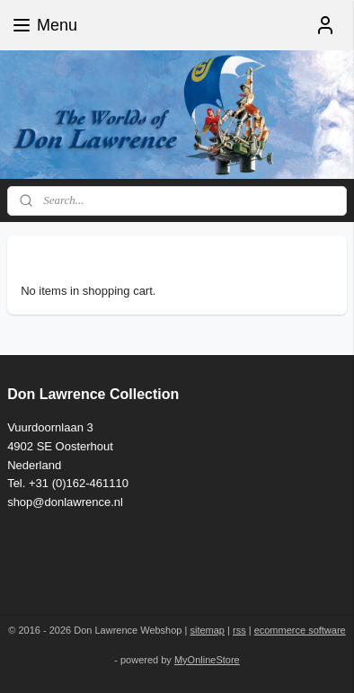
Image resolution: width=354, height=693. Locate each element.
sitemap (207, 630)
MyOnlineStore (207, 659)
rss (239, 630)
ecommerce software (300, 630)
